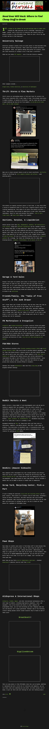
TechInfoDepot (23, 240)
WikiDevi (15, 240)
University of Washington (29, 86)
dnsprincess (5, 562)
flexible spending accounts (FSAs (30, 348)
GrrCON (28, 562)
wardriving (14, 291)
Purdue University (15, 86)
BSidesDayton (18, 365)
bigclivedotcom (25, 652)
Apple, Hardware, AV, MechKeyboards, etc (19, 418)
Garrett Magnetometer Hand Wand (26, 560)
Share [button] (44, 694)
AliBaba (11, 601)
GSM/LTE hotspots (8, 236)
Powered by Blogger (24, 726)
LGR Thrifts (43, 172)
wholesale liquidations (23, 226)
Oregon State (5, 86)
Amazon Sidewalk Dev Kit (9, 476)
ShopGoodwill (24, 224)
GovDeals (31, 224)
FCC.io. (40, 240)
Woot (17, 423)
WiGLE (17, 431)
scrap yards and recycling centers (30, 493)
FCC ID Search (31, 240)
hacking (6, 694)
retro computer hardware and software (27, 174)
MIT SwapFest (18, 54)
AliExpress (5, 601)
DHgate (16, 601)
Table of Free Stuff (23, 310)
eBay (18, 224)
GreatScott (24, 617)
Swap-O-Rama (16, 215)
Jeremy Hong (34, 365)
